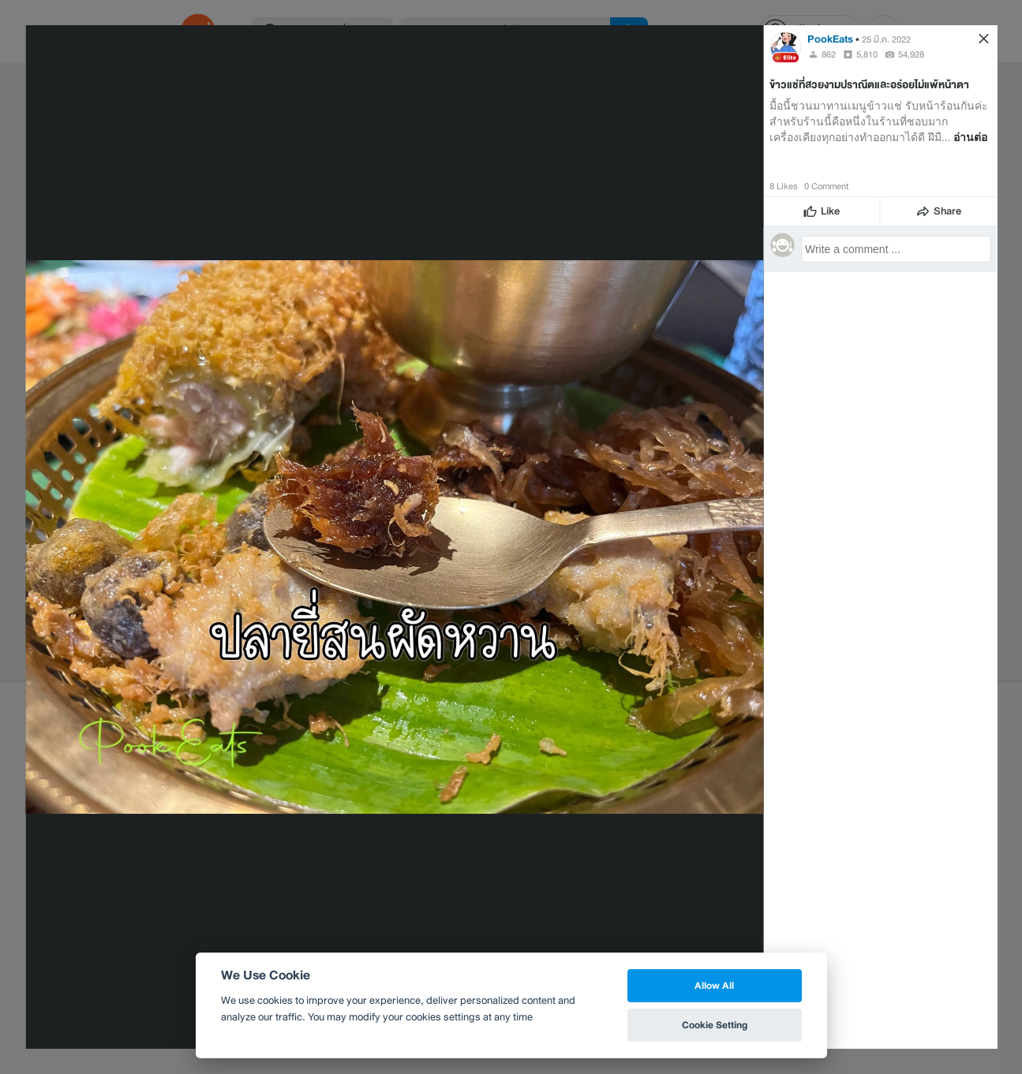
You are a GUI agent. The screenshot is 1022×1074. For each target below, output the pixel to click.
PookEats (830, 39)
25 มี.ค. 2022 (886, 39)
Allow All (714, 985)
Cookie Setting (714, 1024)
